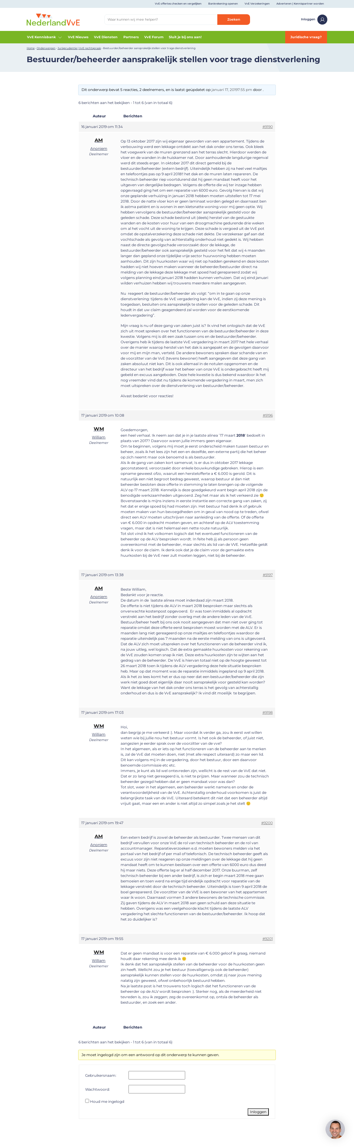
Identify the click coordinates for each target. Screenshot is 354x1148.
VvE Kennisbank (44, 37)
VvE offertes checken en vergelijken (178, 3)
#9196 (268, 415)
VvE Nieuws (78, 37)
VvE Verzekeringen (257, 3)
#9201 (267, 938)
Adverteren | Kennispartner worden (300, 3)
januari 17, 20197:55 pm (232, 89)
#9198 (267, 712)
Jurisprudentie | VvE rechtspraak (79, 48)
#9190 (267, 126)
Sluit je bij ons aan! (185, 37)
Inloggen (314, 20)
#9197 (268, 574)
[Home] (53, 19)
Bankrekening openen (223, 3)
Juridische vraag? (306, 37)
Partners (131, 37)
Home (31, 48)
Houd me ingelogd (107, 1101)
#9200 (267, 823)
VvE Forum (153, 37)
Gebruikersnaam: (100, 1075)
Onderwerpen (46, 48)
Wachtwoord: (97, 1089)
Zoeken (233, 19)
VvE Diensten (106, 37)
